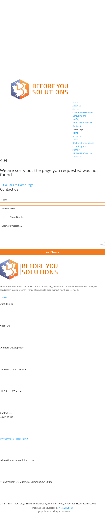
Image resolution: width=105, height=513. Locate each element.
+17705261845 (21, 439)
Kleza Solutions (66, 507)
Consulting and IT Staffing (13, 369)
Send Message (52, 252)
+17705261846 (7, 439)
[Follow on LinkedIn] (5, 297)
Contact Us (77, 126)
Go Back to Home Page (18, 185)
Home (75, 102)
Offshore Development (83, 112)
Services (76, 109)
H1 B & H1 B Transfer (82, 122)
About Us (76, 105)
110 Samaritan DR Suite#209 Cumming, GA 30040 (26, 481)
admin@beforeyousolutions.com (17, 460)
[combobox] (4, 217)
